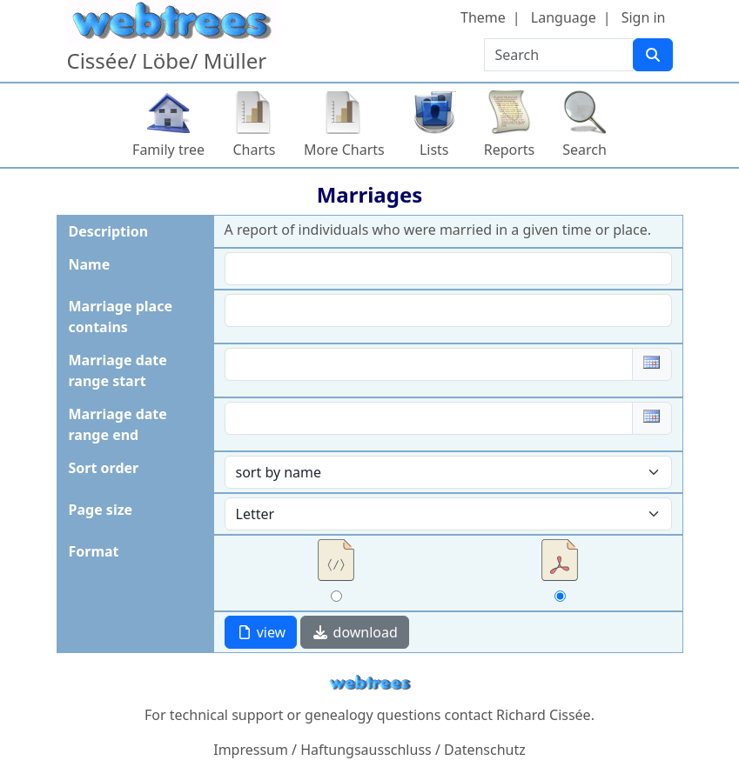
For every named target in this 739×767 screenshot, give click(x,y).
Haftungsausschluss (366, 749)
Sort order (104, 467)
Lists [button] (434, 149)
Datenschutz (485, 749)
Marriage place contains (120, 317)
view (261, 632)
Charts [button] (254, 149)
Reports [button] (509, 149)
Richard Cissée (543, 714)
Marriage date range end (118, 424)
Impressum (250, 749)
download (354, 632)
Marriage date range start (118, 370)
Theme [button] (483, 17)
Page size (101, 509)
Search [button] (584, 149)
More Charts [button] (344, 149)
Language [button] (563, 17)
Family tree (168, 149)
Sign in (643, 17)
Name (90, 264)
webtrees (369, 683)
